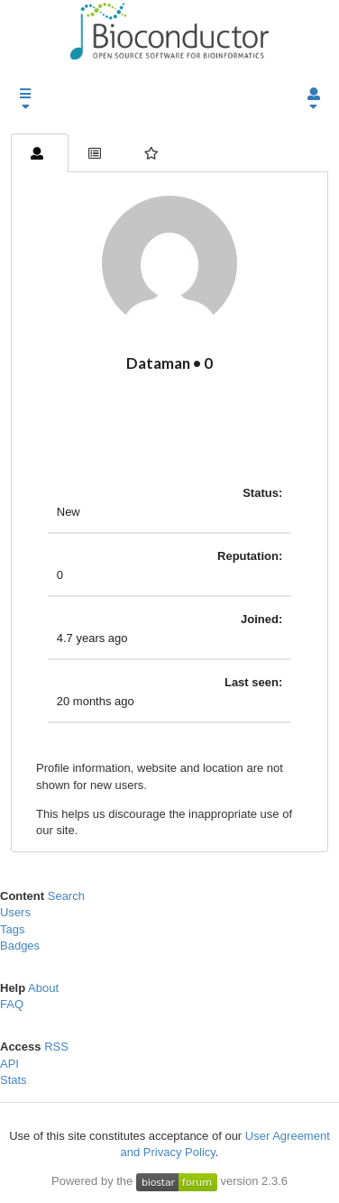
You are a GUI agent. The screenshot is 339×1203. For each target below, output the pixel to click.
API (9, 1063)
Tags (12, 929)
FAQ (11, 1004)
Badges (20, 945)
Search (66, 896)
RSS (56, 1046)
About (43, 988)
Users (15, 912)
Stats (13, 1080)
